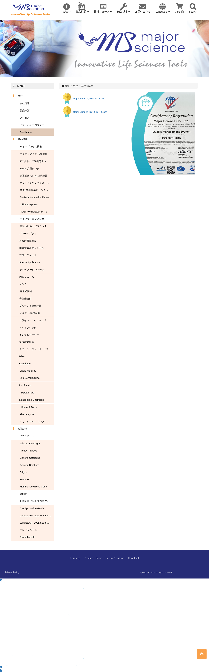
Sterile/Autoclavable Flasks (34, 197)
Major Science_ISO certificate (88, 98)
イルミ (23, 284)
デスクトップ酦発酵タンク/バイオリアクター (36, 161)
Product (88, 558)
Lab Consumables (30, 377)
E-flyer (23, 472)
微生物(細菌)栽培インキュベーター (37, 190)
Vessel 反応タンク (29, 168)
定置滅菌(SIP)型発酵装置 (33, 175)
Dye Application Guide (32, 508)
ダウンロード (27, 436)
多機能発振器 (26, 341)
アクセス (25, 117)
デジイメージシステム (32, 269)
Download (133, 558)
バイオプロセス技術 (31, 146)
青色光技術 (26, 291)
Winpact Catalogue (30, 443)
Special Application (29, 262)
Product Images (28, 450)
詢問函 (23, 493)
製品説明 (82, 11)
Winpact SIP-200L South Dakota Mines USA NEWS (37, 522)
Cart (179, 11)
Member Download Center (34, 486)
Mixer (22, 356)
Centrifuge (25, 363)
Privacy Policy (12, 572)
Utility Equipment (29, 204)
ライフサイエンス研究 (32, 218)
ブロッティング (27, 255)
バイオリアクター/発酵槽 (33, 154)
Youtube (24, 479)
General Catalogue (30, 457)
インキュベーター (29, 334)
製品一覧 (25, 110)
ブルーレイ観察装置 (30, 305)
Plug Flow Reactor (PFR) (33, 211)
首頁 (66, 85)
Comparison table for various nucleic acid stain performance (37, 515)
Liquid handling (28, 370)
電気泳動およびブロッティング (37, 226)
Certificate (26, 132)
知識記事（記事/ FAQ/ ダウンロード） (37, 501)
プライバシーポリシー (32, 124)
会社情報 (25, 103)
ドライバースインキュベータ (35, 320)
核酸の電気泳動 (27, 240)
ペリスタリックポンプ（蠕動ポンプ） (37, 421)
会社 (67, 11)
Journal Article (27, 537)
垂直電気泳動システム (31, 248)
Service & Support (115, 558)
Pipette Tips (27, 392)
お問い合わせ (143, 11)
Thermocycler (27, 414)
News (99, 558)
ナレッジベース (28, 529)
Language (162, 11)
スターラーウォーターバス (34, 349)
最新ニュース (103, 11)
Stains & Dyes (29, 407)
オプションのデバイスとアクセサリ (37, 182)
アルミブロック (27, 327)
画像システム (26, 276)
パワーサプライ (27, 233)
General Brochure (29, 465)
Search (193, 11)
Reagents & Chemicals (31, 399)
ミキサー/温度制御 (30, 313)
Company (75, 558)
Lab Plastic (25, 385)
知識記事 (123, 11)
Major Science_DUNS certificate (90, 111)
